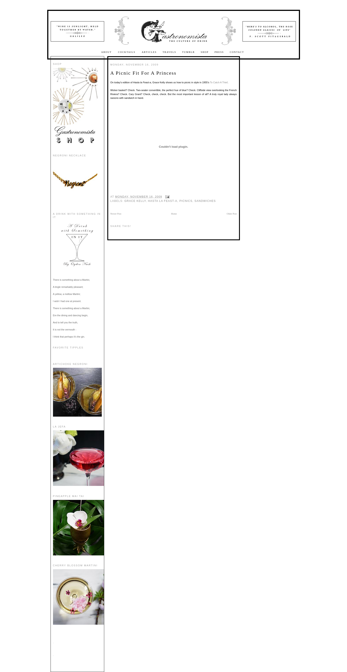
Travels (169, 52)
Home (174, 214)
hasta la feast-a (162, 201)
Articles (149, 52)
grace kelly (135, 201)
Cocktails (127, 52)
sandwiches (205, 201)
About (107, 52)
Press (219, 52)
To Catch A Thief (219, 82)
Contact (237, 52)
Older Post (232, 214)
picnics (185, 201)
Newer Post (115, 214)
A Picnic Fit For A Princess (143, 73)
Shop (205, 52)
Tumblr (188, 52)
